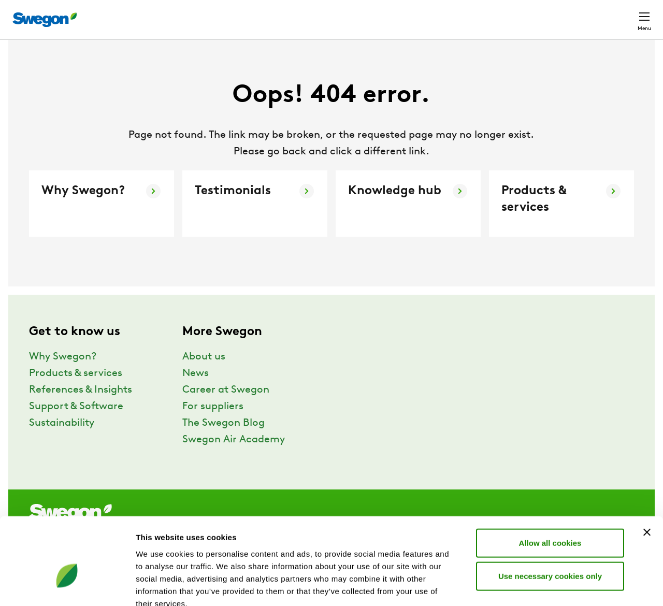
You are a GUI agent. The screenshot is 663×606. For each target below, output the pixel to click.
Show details (544, 585)
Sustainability (61, 442)
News (195, 392)
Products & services (75, 392)
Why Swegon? (62, 376)
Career (504, 14)
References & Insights (80, 409)
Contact (625, 14)
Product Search (357, 14)
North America (562, 14)
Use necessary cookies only (550, 516)
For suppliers (212, 426)
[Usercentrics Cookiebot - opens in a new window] (67, 586)
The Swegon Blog (223, 442)
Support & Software (76, 426)
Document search (442, 15)
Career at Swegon (225, 409)
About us (203, 376)
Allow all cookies (550, 483)
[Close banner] (647, 472)
